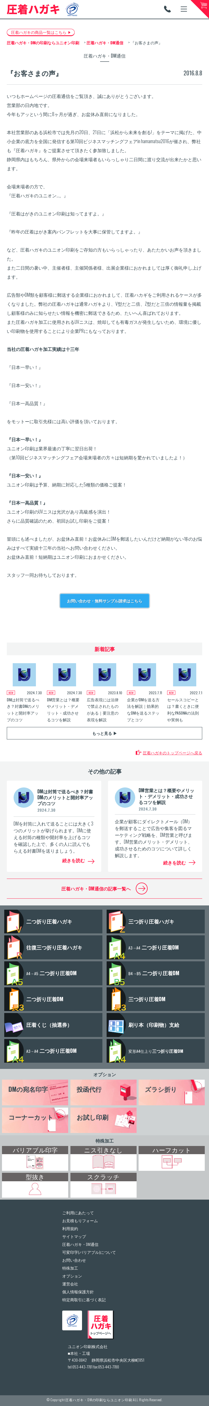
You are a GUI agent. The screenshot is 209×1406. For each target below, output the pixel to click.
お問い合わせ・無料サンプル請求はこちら (104, 601)
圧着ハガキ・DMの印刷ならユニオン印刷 (98, 1399)
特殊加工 (105, 1140)
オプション (104, 1074)
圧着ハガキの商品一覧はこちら (38, 32)
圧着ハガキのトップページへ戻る (172, 753)
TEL (167, 9)
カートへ (199, 9)
